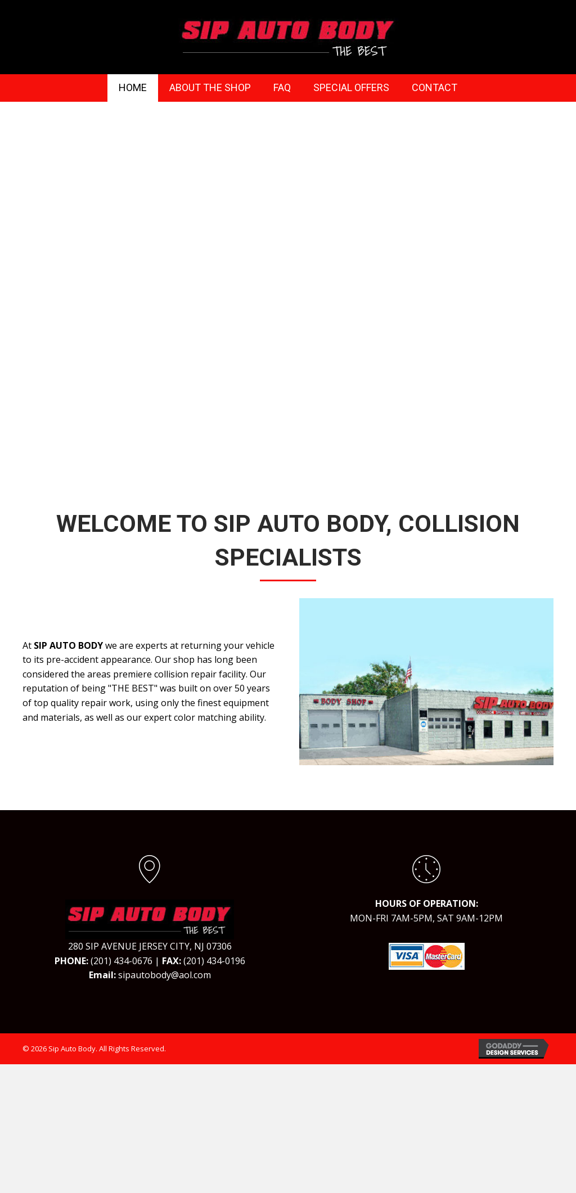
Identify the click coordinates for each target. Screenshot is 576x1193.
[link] (132, 88)
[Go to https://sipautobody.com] (149, 918)
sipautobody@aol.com (164, 975)
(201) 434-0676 (121, 961)
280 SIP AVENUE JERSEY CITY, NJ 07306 (150, 946)
